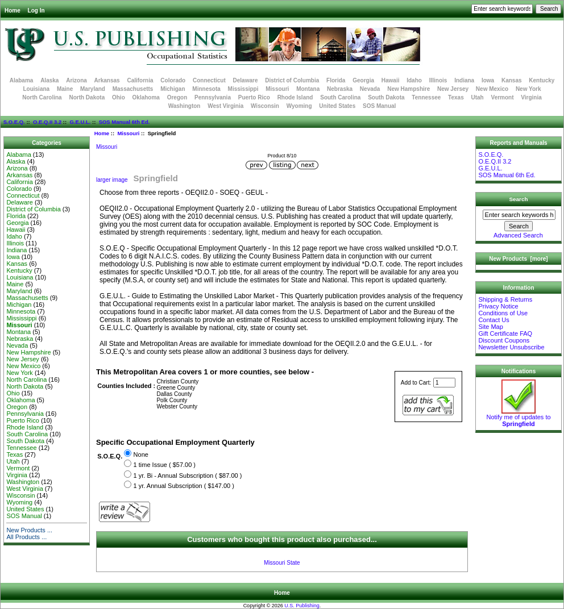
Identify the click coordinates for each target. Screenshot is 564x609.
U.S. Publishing (302, 605)
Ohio (118, 97)
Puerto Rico (254, 97)
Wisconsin (265, 106)
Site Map (490, 326)
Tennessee (426, 97)
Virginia (531, 97)
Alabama (22, 80)
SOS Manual (379, 106)
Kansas (511, 80)
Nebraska (340, 89)
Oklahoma (146, 97)
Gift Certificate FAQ (505, 333)
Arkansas (107, 80)
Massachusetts (133, 89)
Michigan (172, 89)
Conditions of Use (503, 313)
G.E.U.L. (79, 122)
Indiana (464, 80)
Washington (184, 106)
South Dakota (386, 97)
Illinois (438, 80)
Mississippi (243, 89)
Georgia (363, 80)
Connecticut (209, 80)
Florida (335, 80)
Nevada (370, 89)
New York (528, 89)
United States (337, 106)
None (141, 454)
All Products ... (26, 536)
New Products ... (29, 530)
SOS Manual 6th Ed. (124, 122)
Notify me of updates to (518, 417)
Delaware (245, 80)
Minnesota (206, 89)
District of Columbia (292, 80)
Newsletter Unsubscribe (511, 347)
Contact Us (493, 319)
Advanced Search (518, 235)
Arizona (76, 80)
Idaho (414, 80)
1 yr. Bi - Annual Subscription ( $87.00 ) (188, 475)
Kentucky (541, 80)
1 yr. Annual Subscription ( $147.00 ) (184, 485)
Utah (477, 97)
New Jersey (452, 89)
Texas (456, 97)
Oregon (177, 97)
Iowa (488, 80)
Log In (36, 10)
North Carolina (41, 97)
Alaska (49, 80)
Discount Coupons (503, 340)
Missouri (128, 133)
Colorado (172, 80)
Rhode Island (295, 97)
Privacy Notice (498, 306)
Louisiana (36, 89)
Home (12, 10)
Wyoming (299, 106)
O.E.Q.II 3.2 (47, 122)
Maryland (92, 89)
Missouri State (282, 563)
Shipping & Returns (505, 299)
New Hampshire (408, 89)
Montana (308, 89)
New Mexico (492, 89)
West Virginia (225, 106)
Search (518, 199)
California (140, 80)
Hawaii (390, 80)
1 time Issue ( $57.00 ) (165, 464)
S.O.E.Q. (14, 122)
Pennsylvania (212, 97)
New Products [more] (518, 259)
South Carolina (340, 97)
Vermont (502, 97)
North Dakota (87, 97)
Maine (65, 89)
